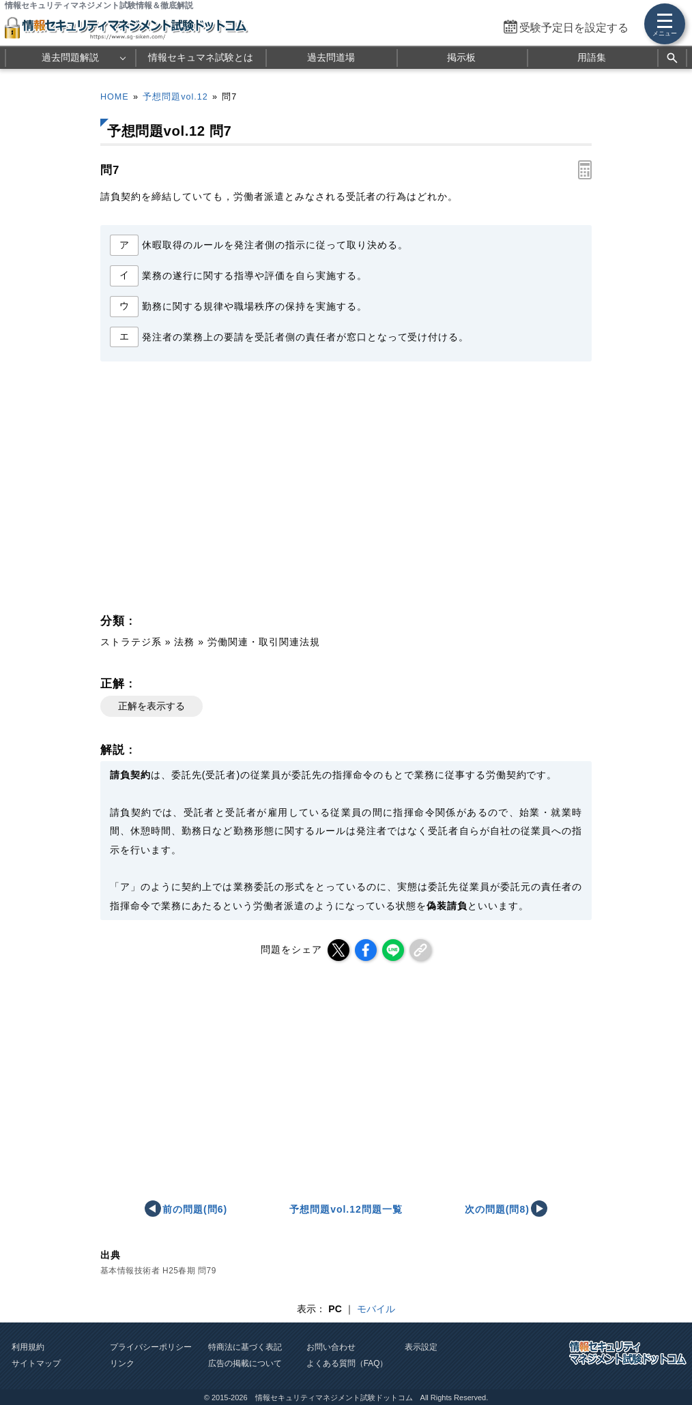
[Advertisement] (220, 491)
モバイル (376, 1308)
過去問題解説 (70, 57)
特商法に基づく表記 (245, 1347)
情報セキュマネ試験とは (200, 57)
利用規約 (28, 1347)
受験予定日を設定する (574, 27)
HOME (114, 97)
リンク (122, 1363)
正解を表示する (151, 705)
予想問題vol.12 (175, 97)
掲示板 (461, 57)
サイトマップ (36, 1363)
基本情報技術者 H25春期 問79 (158, 1270)
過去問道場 (331, 57)
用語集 (591, 57)
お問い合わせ (331, 1347)
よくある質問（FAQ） (347, 1363)
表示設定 (421, 1347)
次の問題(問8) (497, 1209)
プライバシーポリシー (151, 1347)
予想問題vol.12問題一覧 (345, 1209)
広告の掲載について (245, 1363)
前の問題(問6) (194, 1209)
